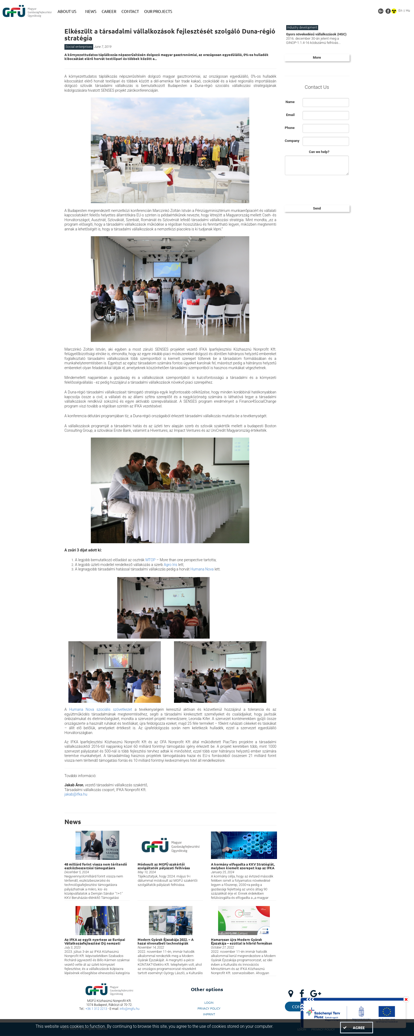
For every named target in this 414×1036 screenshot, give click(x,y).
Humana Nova (202, 569)
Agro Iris (170, 565)
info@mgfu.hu (129, 1009)
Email (290, 115)
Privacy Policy (208, 1008)
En (400, 10)
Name (289, 102)
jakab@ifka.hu (75, 794)
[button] (356, 1027)
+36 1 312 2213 (96, 1009)
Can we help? (319, 152)
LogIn (209, 1002)
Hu (408, 10)
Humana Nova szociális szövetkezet (100, 709)
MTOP (150, 560)
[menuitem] (69, 11)
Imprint (209, 1014)
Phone (290, 128)
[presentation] (324, 189)
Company (292, 141)
